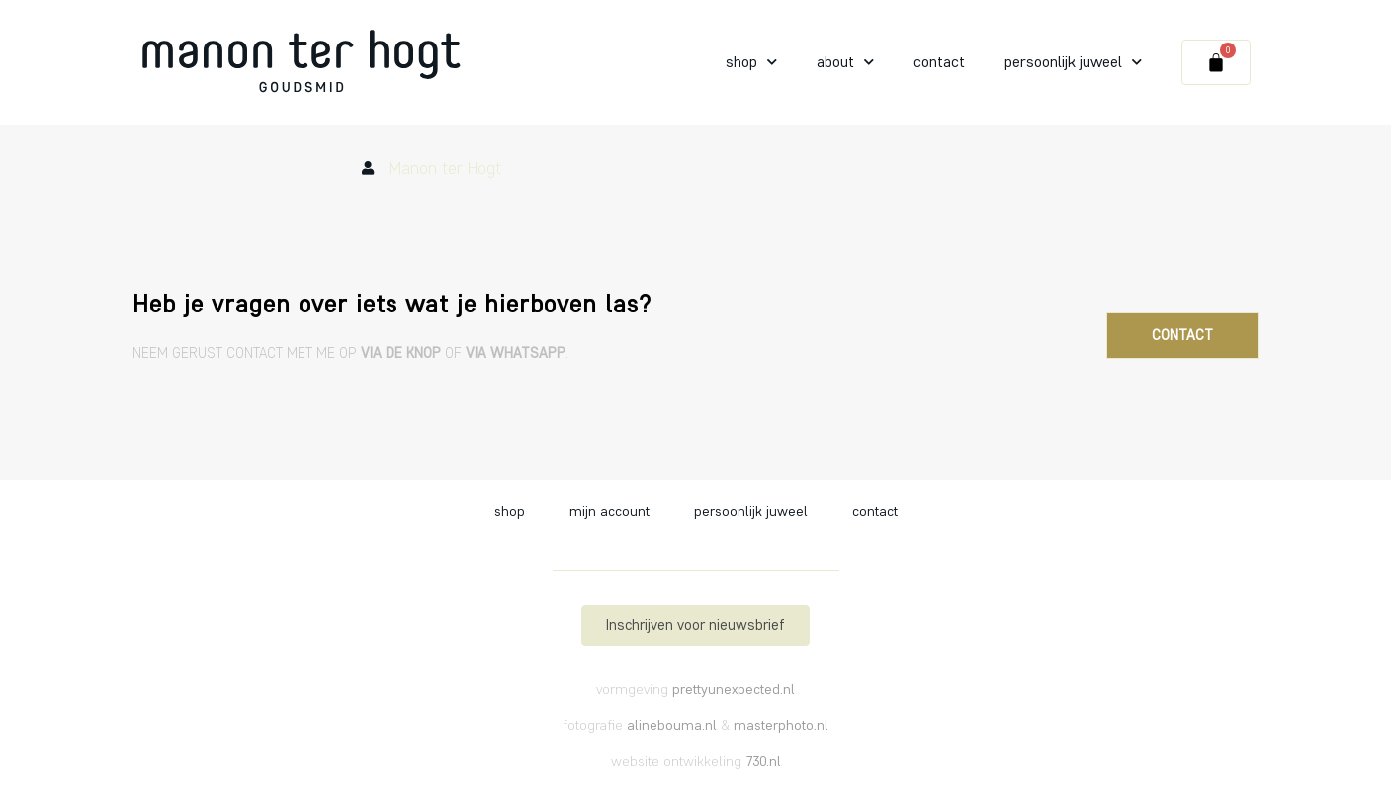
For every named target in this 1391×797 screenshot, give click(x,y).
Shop (751, 61)
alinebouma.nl (672, 725)
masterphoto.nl (781, 725)
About (845, 61)
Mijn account (609, 511)
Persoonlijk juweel (1073, 61)
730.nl (763, 761)
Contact (939, 61)
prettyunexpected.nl (733, 689)
